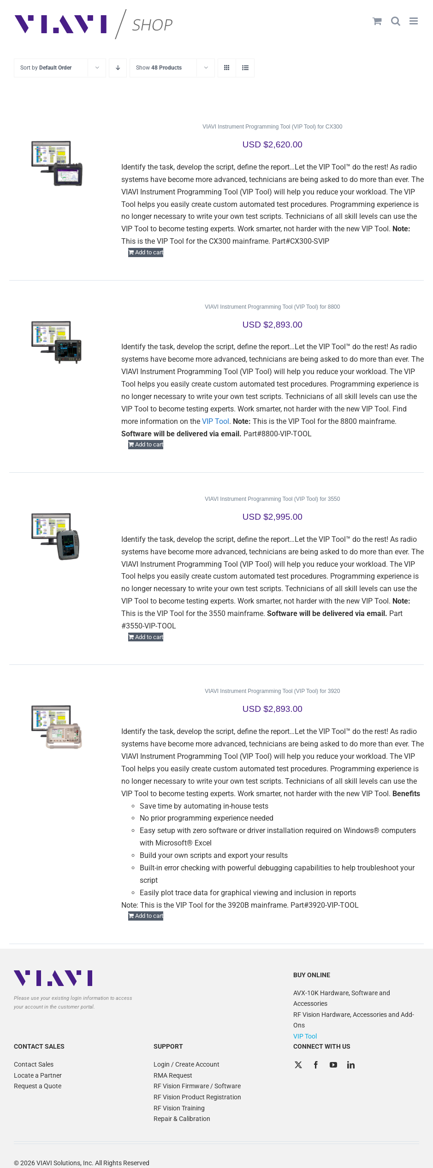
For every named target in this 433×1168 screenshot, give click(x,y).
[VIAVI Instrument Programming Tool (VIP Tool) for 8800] (57, 343)
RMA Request (173, 1075)
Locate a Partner (38, 1075)
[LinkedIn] (350, 1064)
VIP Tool (215, 421)
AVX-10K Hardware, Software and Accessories (341, 998)
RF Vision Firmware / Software (197, 1086)
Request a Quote (37, 1086)
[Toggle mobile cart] (377, 21)
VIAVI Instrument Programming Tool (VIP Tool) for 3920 (272, 691)
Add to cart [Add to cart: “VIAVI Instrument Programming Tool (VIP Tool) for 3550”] (149, 637)
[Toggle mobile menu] (414, 21)
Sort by (45, 68)
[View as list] (245, 68)
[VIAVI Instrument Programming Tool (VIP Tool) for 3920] (57, 727)
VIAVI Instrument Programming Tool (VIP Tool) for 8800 (272, 307)
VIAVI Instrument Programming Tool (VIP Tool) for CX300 (272, 126)
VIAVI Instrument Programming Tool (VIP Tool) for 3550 (272, 499)
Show (159, 68)
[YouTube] (333, 1064)
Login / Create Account (186, 1064)
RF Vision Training (179, 1108)
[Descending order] (118, 68)
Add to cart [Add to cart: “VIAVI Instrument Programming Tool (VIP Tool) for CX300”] (149, 252)
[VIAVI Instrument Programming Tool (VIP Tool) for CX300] (57, 162)
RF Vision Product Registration (197, 1097)
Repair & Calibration (182, 1118)
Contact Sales (33, 1064)
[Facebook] (315, 1064)
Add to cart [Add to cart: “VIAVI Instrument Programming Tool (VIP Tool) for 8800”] (149, 444)
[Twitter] (298, 1064)
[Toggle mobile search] (395, 21)
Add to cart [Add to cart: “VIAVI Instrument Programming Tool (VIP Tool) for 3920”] (149, 915)
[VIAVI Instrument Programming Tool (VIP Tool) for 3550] (57, 535)
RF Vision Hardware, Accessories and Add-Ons (353, 1020)
